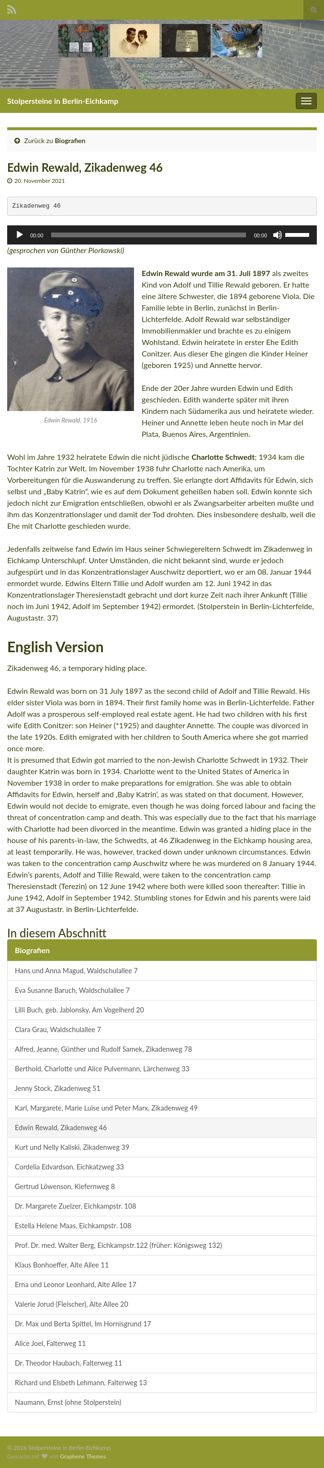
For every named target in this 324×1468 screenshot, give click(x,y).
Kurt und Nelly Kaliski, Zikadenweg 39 (72, 1147)
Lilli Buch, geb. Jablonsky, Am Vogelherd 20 (79, 1010)
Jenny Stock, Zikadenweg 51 (58, 1088)
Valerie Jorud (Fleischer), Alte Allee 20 (71, 1304)
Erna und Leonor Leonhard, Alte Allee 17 (75, 1284)
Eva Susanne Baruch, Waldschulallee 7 (72, 990)
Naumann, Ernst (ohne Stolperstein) (68, 1402)
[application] (162, 235)
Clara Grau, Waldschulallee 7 (58, 1029)
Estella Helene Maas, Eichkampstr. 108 (73, 1226)
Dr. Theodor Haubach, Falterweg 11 (68, 1363)
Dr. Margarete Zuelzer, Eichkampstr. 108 (75, 1206)
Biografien (70, 140)
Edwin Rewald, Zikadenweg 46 (61, 1127)
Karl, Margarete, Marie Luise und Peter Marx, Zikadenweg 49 (106, 1108)
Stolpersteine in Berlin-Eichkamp (62, 100)
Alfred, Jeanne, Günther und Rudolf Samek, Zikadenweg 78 (103, 1049)
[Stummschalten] (277, 235)
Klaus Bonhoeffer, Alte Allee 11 (62, 1265)
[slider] (148, 235)
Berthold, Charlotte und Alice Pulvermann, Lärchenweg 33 (102, 1069)
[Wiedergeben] (19, 235)
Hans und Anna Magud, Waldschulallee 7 (76, 971)
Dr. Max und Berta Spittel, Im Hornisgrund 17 (83, 1324)
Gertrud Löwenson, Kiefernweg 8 (65, 1186)
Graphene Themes (83, 1456)
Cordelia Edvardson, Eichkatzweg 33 (69, 1167)
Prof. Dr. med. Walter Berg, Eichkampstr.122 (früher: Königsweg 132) (118, 1245)
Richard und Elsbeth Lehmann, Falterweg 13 (81, 1383)
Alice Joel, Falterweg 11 (50, 1343)
